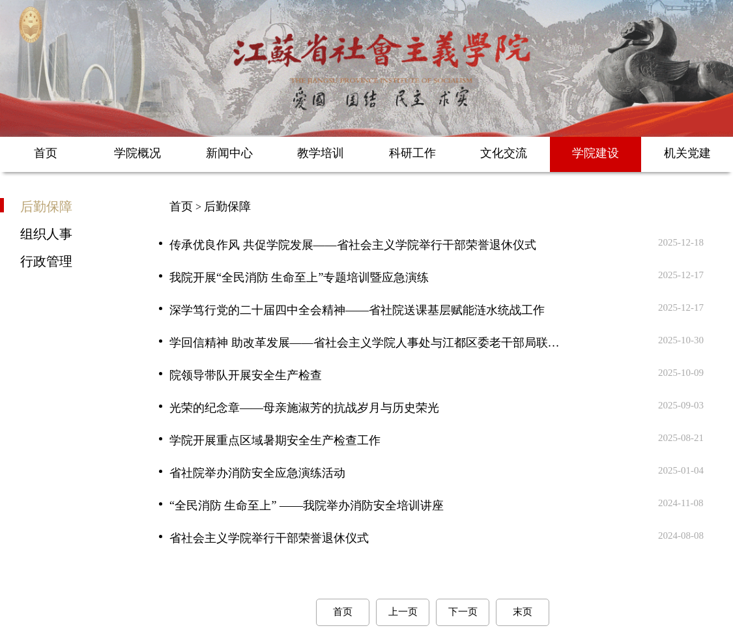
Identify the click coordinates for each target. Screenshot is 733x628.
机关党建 (687, 153)
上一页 (403, 612)
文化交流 (503, 153)
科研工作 (412, 153)
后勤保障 (46, 205)
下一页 (463, 612)
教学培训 (320, 153)
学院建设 (595, 153)
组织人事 (46, 233)
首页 (45, 153)
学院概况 (137, 153)
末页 (522, 612)
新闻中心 (229, 153)
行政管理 (46, 260)
